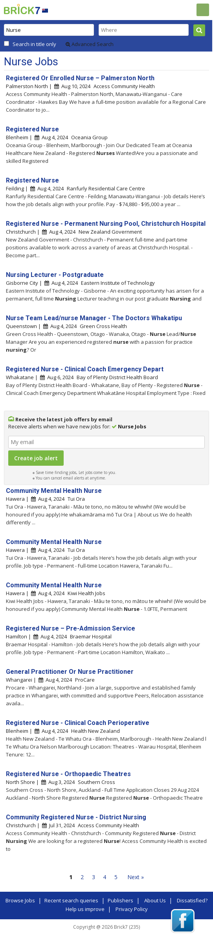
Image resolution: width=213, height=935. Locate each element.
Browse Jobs (20, 900)
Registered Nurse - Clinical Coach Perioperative (77, 723)
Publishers (120, 900)
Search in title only (34, 44)
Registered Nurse (32, 129)
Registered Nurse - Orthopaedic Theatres (68, 774)
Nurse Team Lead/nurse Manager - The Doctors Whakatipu (94, 318)
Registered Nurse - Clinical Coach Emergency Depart (84, 369)
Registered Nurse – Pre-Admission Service (70, 628)
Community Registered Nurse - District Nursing (76, 817)
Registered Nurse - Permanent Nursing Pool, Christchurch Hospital (106, 223)
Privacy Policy (132, 909)
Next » (135, 877)
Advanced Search (90, 44)
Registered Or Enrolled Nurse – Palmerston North (80, 78)
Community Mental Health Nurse (54, 490)
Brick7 (22, 9)
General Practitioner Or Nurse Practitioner (70, 671)
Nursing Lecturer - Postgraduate (55, 274)
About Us (155, 900)
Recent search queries (71, 900)
